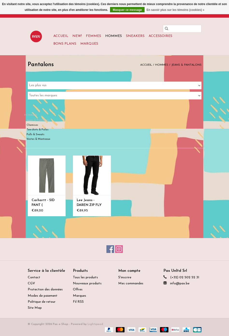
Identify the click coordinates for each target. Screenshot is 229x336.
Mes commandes (130, 283)
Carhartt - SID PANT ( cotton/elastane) (45, 203)
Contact (34, 277)
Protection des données (45, 289)
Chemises (32, 125)
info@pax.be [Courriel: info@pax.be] (179, 283)
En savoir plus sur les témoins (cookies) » (175, 10)
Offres (78, 289)
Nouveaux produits (87, 283)
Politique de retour (42, 302)
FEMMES (93, 36)
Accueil (60, 36)
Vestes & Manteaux (38, 139)
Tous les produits (85, 277)
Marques (89, 44)
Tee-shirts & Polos (38, 129)
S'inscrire (124, 277)
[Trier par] (114, 85)
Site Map (35, 308)
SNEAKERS (135, 36)
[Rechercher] (182, 29)
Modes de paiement (42, 296)
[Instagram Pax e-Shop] (119, 249)
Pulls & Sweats (35, 134)
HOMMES (113, 36)
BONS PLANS (64, 44)
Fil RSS (78, 302)
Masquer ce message (127, 10)
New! (77, 36)
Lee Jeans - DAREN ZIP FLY (89, 202)
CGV (31, 283)
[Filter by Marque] (114, 95)
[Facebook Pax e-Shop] (110, 249)
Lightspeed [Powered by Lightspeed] (95, 324)
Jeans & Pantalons (186, 64)
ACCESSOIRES (160, 36)
